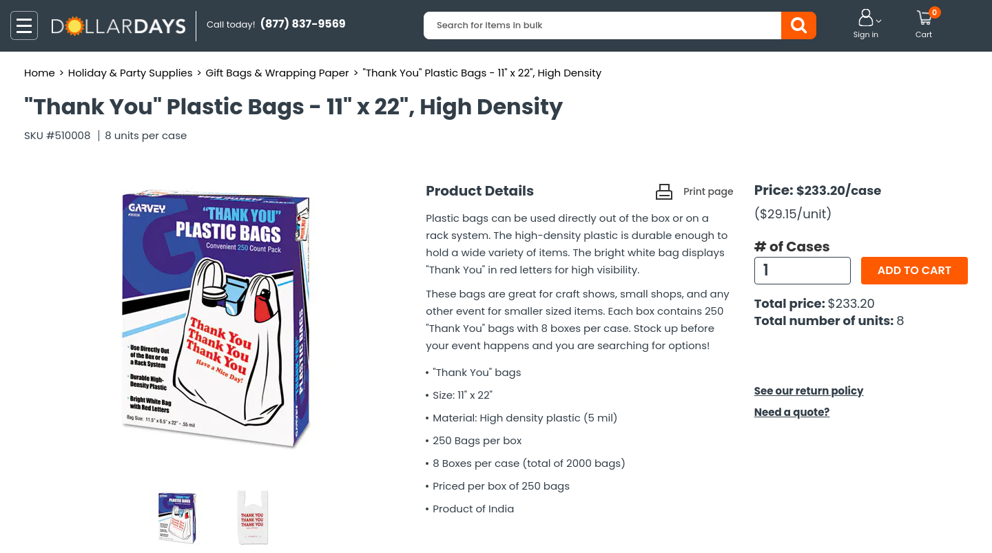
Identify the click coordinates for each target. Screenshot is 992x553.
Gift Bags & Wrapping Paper (277, 72)
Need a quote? (792, 412)
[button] (866, 25)
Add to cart (914, 270)
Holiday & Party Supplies (130, 72)
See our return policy (809, 391)
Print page (708, 191)
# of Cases (792, 246)
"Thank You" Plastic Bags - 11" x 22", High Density (482, 72)
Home (39, 72)
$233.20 (851, 303)
